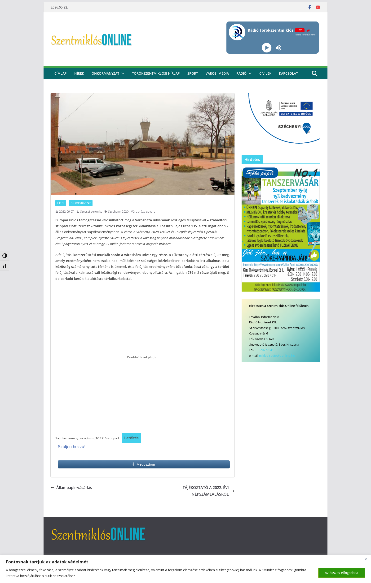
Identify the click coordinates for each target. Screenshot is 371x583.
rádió (241, 73)
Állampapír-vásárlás (71, 487)
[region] (185, 569)
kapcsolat (288, 73)
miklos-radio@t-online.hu (277, 355)
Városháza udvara (143, 212)
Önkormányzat (105, 73)
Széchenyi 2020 (118, 212)
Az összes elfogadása (341, 572)
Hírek (79, 73)
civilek (265, 73)
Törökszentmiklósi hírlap (156, 73)
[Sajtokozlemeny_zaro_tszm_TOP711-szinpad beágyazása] (142, 357)
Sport (192, 73)
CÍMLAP (60, 73)
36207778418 (266, 350)
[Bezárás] (366, 559)
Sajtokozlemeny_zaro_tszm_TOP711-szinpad (87, 438)
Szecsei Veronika (91, 212)
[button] (121, 73)
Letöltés (131, 438)
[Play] (267, 48)
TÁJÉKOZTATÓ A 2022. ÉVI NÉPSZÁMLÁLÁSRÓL (208, 491)
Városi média (217, 73)
